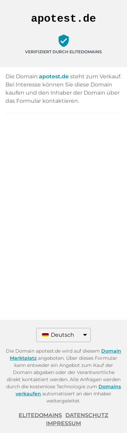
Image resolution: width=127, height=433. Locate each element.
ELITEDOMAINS (40, 415)
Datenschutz (86, 415)
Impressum (63, 423)
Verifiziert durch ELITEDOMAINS (63, 51)
